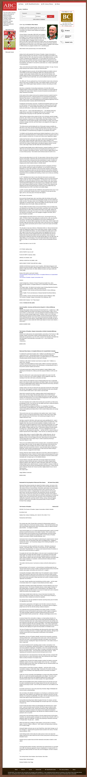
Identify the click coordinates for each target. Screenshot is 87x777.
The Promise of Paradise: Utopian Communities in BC (31, 277)
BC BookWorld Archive (32, 4)
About (57, 4)
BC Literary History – (65, 769)
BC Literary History (47, 4)
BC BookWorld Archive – (51, 769)
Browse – (24, 769)
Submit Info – (39, 769)
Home (20, 4)
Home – (17, 769)
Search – (31, 769)
